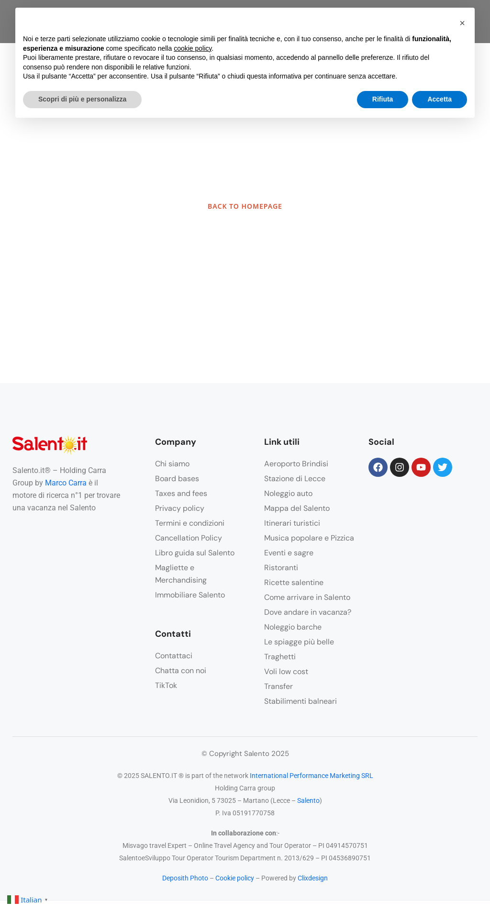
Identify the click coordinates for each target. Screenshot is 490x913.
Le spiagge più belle (299, 642)
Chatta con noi (180, 670)
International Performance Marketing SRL (311, 775)
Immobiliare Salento (190, 595)
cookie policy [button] (193, 48)
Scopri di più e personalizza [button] (82, 99)
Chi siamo (172, 464)
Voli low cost (286, 671)
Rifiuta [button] (382, 99)
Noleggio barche (293, 627)
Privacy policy (179, 508)
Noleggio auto (288, 493)
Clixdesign (313, 878)
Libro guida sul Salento (194, 553)
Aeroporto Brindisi (296, 464)
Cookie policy (234, 878)
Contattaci (173, 656)
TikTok (166, 685)
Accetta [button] (439, 99)
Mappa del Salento (297, 508)
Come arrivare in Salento (307, 597)
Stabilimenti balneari (300, 701)
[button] (462, 23)
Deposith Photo (185, 878)
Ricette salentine (293, 582)
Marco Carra (66, 482)
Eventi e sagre (288, 553)
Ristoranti (281, 568)
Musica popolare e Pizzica (309, 538)
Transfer (278, 686)
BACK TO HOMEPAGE (245, 206)
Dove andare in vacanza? (307, 612)
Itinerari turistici (292, 523)
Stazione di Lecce (294, 478)
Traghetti (280, 657)
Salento (308, 800)
